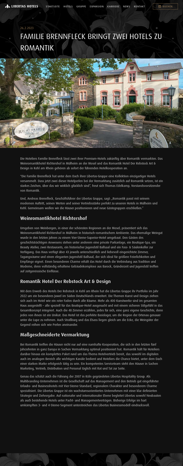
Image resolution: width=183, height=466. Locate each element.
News (126, 6)
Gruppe (81, 6)
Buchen (165, 6)
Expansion (97, 6)
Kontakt (139, 6)
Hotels (68, 6)
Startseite (53, 6)
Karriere (113, 6)
